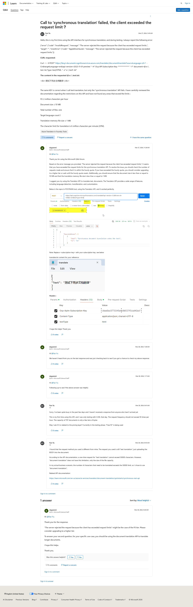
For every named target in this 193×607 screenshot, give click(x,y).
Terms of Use (90, 599)
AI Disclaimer (8, 599)
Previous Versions (22, 599)
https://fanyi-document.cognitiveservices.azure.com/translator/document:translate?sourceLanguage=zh (99, 63)
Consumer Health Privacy (70, 599)
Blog (33, 599)
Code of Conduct (104, 599)
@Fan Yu (54, 154)
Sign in (187, 3)
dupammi (53, 147)
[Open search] (181, 3)
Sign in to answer (46, 581)
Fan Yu (47, 33)
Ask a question (183, 10)
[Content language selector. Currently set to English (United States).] (14, 594)
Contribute (44, 599)
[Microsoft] (4, 3)
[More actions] (150, 16)
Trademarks (119, 599)
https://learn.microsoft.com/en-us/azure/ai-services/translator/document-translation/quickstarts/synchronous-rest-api (94, 478)
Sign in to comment (47, 493)
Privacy (53, 599)
